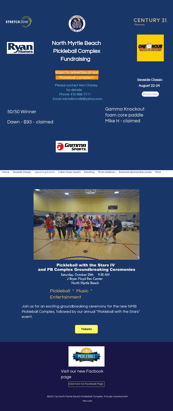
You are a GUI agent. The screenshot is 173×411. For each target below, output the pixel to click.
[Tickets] (86, 329)
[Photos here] (150, 94)
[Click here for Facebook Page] (86, 384)
